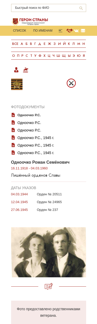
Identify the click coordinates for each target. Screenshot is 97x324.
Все (15, 43)
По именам (43, 30)
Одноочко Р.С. (29, 123)
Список (19, 30)
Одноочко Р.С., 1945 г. (36, 138)
